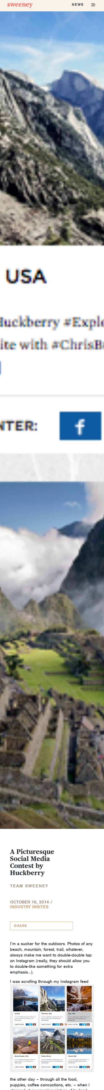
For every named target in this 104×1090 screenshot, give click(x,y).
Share (20, 925)
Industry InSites (29, 906)
